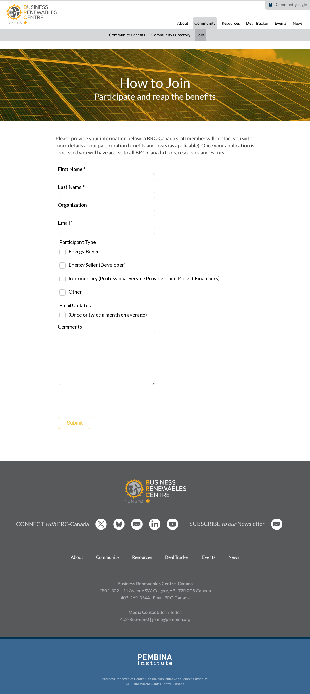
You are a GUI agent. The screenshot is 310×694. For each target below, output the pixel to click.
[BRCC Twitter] (101, 528)
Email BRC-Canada (171, 597)
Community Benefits (127, 34)
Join (200, 34)
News (298, 23)
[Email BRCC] (137, 528)
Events (280, 23)
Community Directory (170, 34)
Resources (231, 23)
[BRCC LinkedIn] (154, 528)
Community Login (291, 4)
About (182, 23)
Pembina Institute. (194, 679)
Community (204, 23)
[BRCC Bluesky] (119, 528)
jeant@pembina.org (171, 619)
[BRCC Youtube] (172, 528)
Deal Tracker (257, 23)
